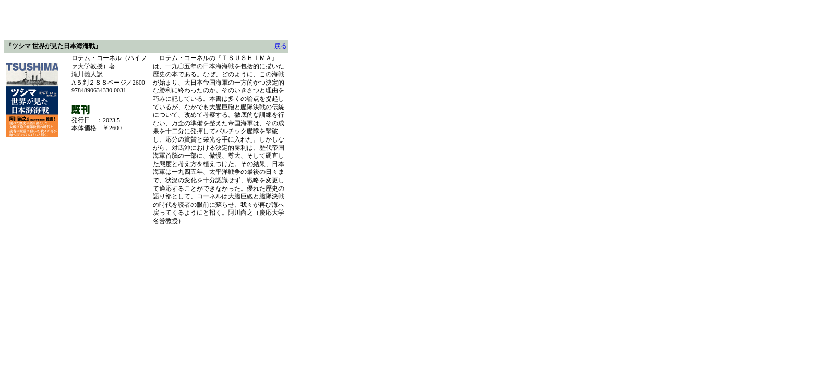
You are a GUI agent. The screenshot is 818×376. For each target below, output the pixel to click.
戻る (280, 46)
